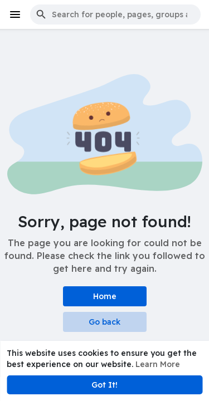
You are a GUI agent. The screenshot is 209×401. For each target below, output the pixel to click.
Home (104, 296)
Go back (104, 322)
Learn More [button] (157, 364)
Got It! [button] (104, 385)
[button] (115, 14)
